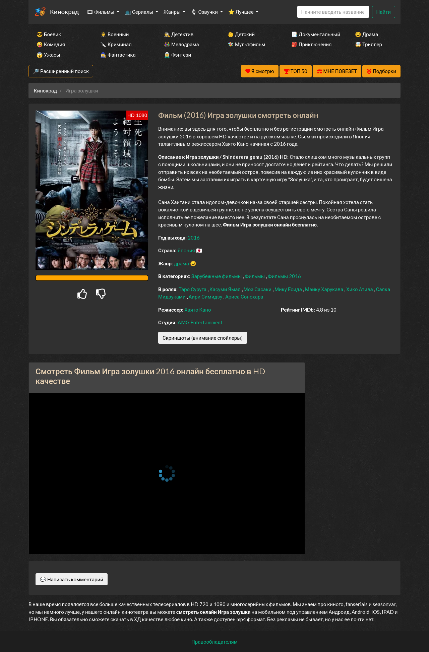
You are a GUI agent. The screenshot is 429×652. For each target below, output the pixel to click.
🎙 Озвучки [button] (205, 12)
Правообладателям (214, 642)
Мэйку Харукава (324, 289)
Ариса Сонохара (244, 297)
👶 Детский (241, 34)
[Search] (333, 12)
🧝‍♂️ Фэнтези (177, 55)
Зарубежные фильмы (217, 276)
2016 (194, 238)
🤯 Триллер (368, 44)
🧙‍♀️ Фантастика (118, 55)
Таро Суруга (193, 289)
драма (182, 263)
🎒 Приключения (311, 44)
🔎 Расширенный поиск (61, 71)
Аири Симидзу (206, 297)
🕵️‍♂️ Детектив (178, 34)
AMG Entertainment (200, 322)
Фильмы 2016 (284, 276)
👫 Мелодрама (181, 44)
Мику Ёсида (288, 289)
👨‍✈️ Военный (114, 34)
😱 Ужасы (48, 55)
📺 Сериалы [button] (139, 12)
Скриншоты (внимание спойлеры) (203, 338)
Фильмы (255, 276)
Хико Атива (360, 289)
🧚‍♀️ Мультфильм (246, 44)
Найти (383, 12)
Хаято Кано (197, 310)
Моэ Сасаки (258, 289)
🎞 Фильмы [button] (101, 12)
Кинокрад (64, 11)
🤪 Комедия (51, 44)
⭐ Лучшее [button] (241, 12)
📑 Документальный (314, 34)
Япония (186, 250)
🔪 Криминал (116, 44)
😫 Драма (366, 34)
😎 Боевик (49, 34)
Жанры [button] (173, 12)
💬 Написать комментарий (71, 579)
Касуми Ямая (225, 289)
